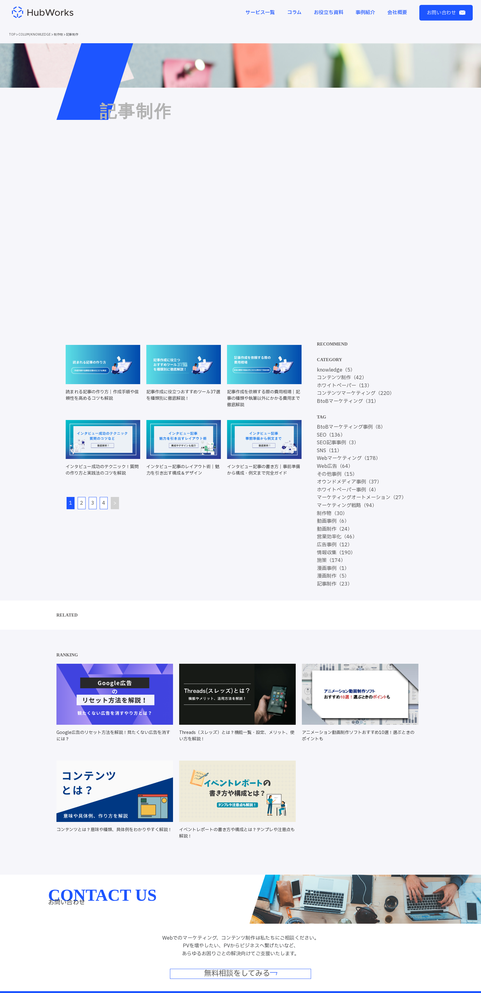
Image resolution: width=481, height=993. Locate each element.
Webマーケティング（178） (349, 458)
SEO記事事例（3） (338, 442)
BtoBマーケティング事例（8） (351, 427)
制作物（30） (332, 513)
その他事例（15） (337, 474)
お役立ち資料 (328, 12)
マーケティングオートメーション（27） (361, 497)
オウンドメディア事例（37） (349, 482)
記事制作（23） (334, 584)
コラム (294, 12)
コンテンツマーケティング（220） (355, 393)
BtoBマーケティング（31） (348, 401)
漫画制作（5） (333, 576)
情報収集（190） (336, 552)
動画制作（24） (334, 529)
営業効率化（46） (337, 536)
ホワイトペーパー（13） (344, 385)
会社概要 (397, 12)
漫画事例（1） (333, 568)
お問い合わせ (446, 13)
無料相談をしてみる (240, 974)
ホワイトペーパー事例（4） (348, 490)
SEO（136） (331, 435)
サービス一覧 (260, 12)
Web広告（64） (335, 466)
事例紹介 (365, 12)
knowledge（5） (336, 370)
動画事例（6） (333, 521)
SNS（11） (329, 450)
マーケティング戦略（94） (347, 505)
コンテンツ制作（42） (342, 377)
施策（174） (331, 560)
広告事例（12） (334, 544)
